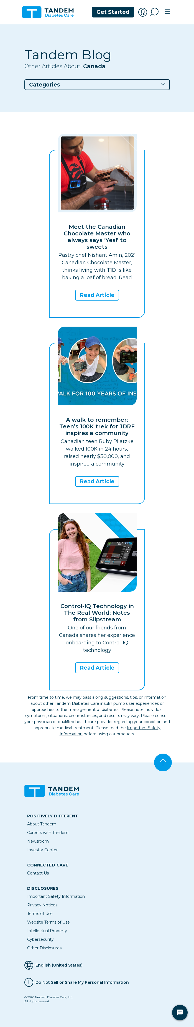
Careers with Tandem (47, 832)
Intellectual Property (47, 930)
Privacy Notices (42, 905)
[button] (97, 84)
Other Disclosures (44, 947)
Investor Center (42, 849)
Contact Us (38, 873)
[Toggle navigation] (167, 12)
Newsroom (38, 841)
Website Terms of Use (48, 922)
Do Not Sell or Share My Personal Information (82, 982)
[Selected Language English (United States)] (97, 965)
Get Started (112, 12)
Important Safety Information (56, 896)
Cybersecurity (40, 939)
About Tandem (41, 824)
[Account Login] (142, 12)
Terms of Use (40, 913)
